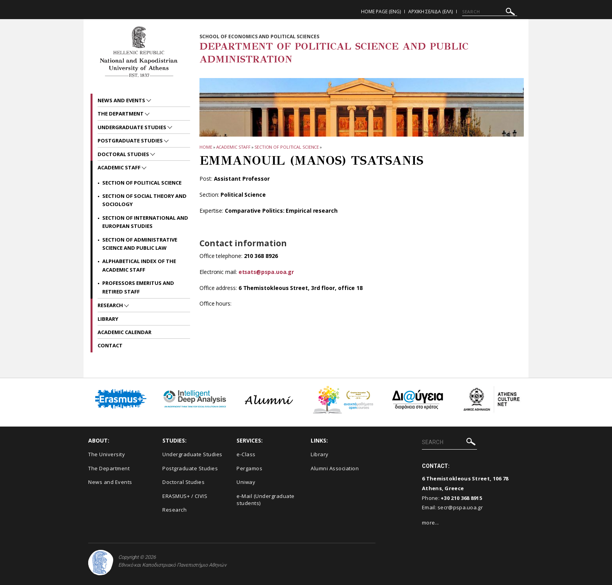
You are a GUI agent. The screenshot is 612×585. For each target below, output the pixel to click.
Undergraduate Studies (132, 127)
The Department (121, 113)
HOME (205, 147)
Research (111, 305)
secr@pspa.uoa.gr (460, 507)
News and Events (122, 100)
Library (108, 318)
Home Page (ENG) (381, 11)
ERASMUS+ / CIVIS (184, 496)
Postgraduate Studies (131, 140)
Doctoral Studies (124, 154)
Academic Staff (233, 147)
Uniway (246, 481)
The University (106, 454)
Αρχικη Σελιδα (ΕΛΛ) (430, 11)
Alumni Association (335, 468)
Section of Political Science (286, 147)
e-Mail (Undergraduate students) (266, 500)
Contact (110, 345)
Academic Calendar (124, 332)
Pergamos (249, 468)
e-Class (246, 454)
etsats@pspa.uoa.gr (266, 272)
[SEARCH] (489, 11)
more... (430, 522)
